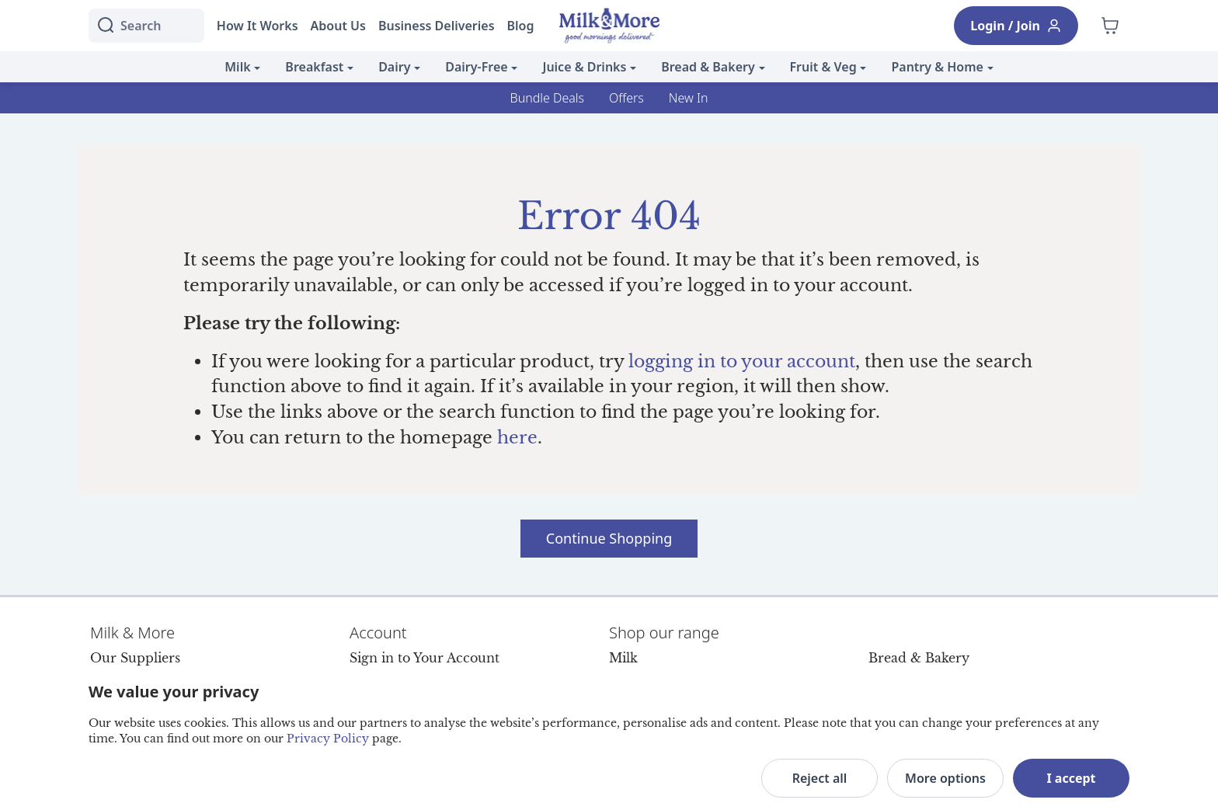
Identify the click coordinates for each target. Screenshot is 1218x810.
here (517, 437)
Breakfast (314, 66)
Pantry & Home (937, 66)
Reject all (819, 778)
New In (688, 97)
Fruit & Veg (823, 66)
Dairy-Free (476, 66)
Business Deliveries (436, 25)
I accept (1070, 778)
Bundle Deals (547, 97)
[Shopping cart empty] (1110, 25)
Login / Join (1016, 25)
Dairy (394, 66)
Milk (237, 66)
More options (945, 778)
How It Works (257, 25)
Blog (520, 25)
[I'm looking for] (146, 26)
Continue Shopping (609, 538)
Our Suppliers (135, 658)
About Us (338, 25)
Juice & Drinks (584, 66)
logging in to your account (741, 361)
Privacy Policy (328, 739)
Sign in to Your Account (424, 658)
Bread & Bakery (708, 66)
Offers (626, 97)
